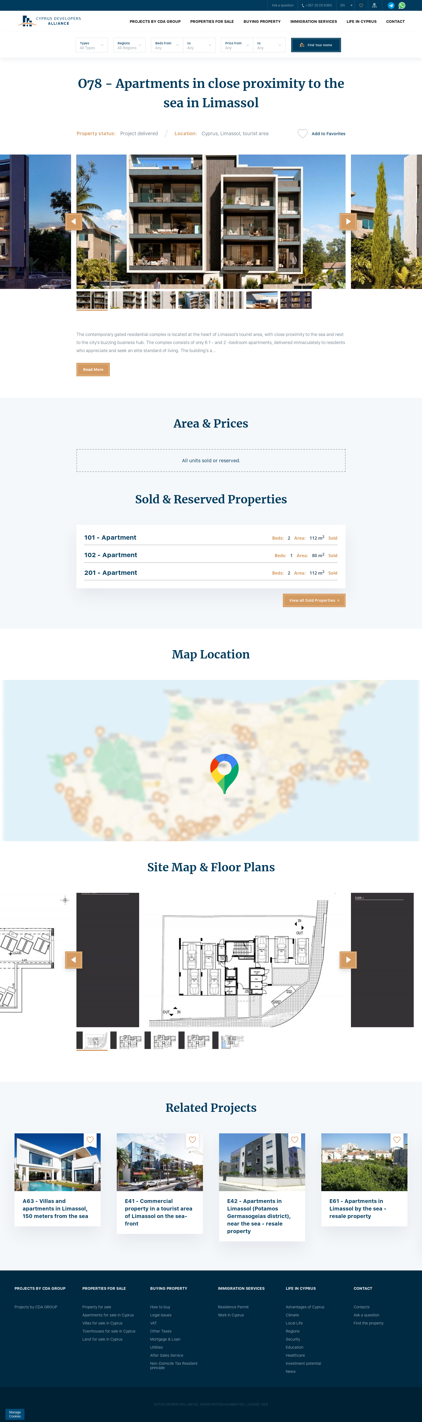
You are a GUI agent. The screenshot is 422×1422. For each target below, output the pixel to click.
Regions (293, 1331)
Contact (395, 21)
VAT (153, 1323)
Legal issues (160, 1315)
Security (293, 1339)
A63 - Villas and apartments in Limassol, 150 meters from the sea (55, 1208)
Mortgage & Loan (165, 1339)
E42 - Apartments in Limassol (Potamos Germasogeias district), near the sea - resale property (259, 1216)
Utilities (156, 1347)
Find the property (369, 1323)
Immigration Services (313, 21)
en (342, 5)
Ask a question (283, 5)
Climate (292, 1315)
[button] (73, 221)
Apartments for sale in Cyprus (108, 1315)
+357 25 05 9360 (317, 5)
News (291, 1371)
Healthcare (295, 1355)
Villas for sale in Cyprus (102, 1323)
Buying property (262, 21)
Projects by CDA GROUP (155, 21)
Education (294, 1347)
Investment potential (303, 1363)
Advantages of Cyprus (305, 1307)
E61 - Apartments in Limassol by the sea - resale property (357, 1208)
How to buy (160, 1307)
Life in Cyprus (362, 21)
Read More (93, 369)
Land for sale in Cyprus (102, 1339)
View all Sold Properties (312, 600)
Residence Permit (233, 1307)
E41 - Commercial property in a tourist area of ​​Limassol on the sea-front (158, 1212)
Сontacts (362, 1307)
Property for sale (96, 1307)
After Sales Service (166, 1355)
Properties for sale (212, 21)
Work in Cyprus (231, 1315)
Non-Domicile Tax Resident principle (174, 1365)
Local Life (294, 1323)
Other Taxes (160, 1331)
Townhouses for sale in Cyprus (108, 1331)
